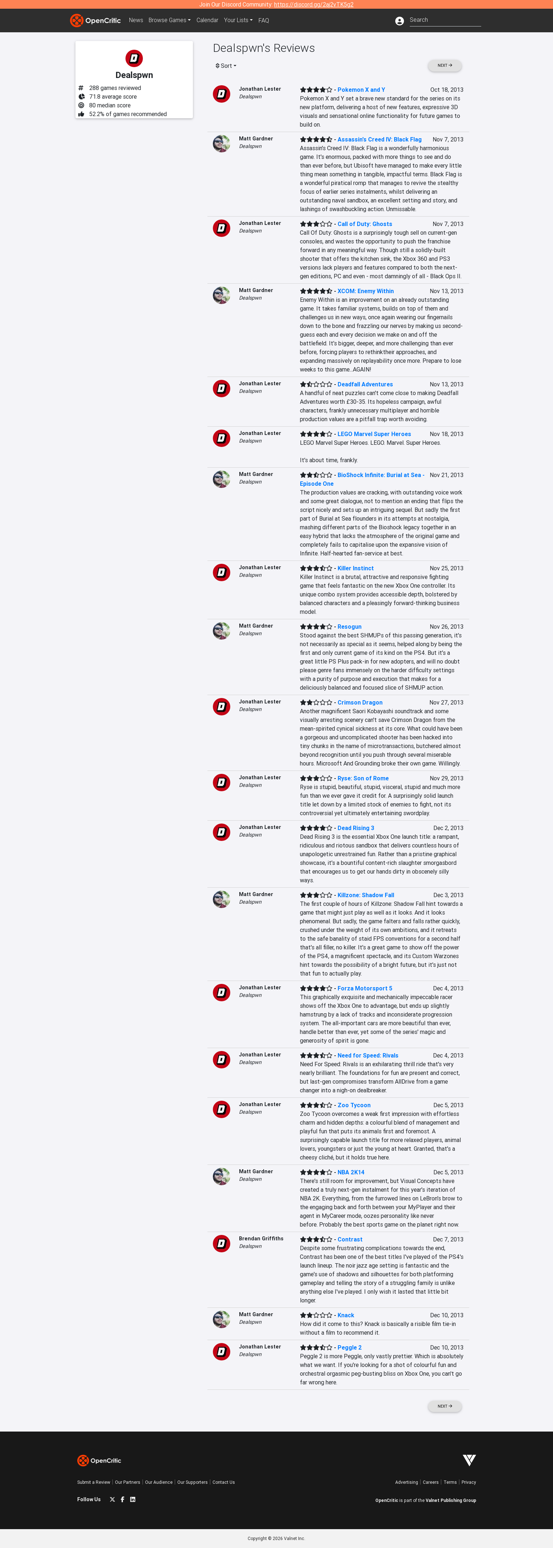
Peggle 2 (350, 1347)
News (136, 20)
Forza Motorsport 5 (365, 988)
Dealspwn (250, 96)
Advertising (406, 1482)
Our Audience (159, 1482)
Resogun (350, 626)
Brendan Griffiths (261, 1238)
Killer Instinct (356, 568)
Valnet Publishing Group (451, 1500)
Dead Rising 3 (356, 828)
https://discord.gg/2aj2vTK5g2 (314, 4)
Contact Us (223, 1482)
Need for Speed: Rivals (368, 1055)
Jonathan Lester (260, 89)
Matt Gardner (256, 138)
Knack (346, 1315)
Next (445, 65)
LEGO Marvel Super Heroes (374, 434)
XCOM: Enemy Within (366, 291)
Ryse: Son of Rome (363, 778)
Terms (450, 1482)
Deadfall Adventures (365, 384)
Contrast (350, 1239)
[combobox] (445, 19)
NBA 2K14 (351, 1172)
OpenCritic (386, 1500)
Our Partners (127, 1482)
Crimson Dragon (360, 702)
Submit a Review (93, 1482)
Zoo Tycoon (354, 1105)
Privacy (469, 1482)
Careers (431, 1482)
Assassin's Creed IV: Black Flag (380, 139)
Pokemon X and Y (361, 89)
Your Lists (239, 20)
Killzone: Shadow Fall (366, 895)
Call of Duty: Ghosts (365, 223)
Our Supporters (192, 1482)
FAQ (267, 20)
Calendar (210, 20)
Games (169, 20)
